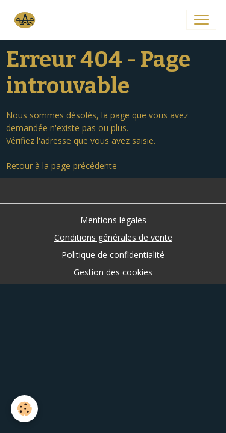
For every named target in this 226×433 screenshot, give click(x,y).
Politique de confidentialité (113, 254)
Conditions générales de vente (113, 237)
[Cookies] (24, 408)
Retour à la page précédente (61, 165)
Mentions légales (113, 220)
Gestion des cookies (113, 272)
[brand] (26, 20)
